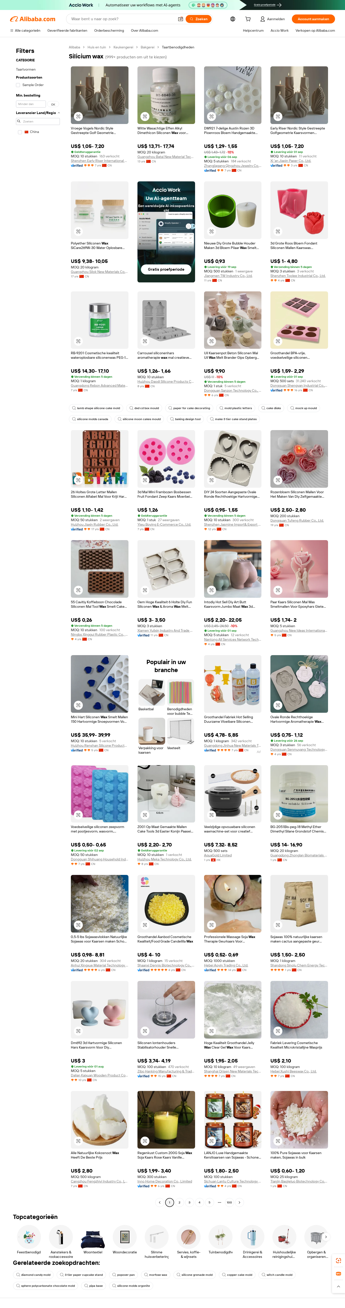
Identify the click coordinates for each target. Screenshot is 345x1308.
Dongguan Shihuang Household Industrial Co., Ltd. (99, 859)
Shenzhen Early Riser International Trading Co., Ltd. (99, 161)
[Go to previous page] (159, 1202)
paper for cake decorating (189, 408)
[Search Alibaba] (122, 19)
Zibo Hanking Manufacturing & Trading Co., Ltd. (166, 1071)
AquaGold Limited (218, 855)
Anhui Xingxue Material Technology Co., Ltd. (99, 965)
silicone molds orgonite (131, 1286)
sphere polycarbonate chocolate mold (45, 1286)
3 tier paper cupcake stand (81, 1275)
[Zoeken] (199, 19)
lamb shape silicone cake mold (96, 408)
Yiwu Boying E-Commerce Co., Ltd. (164, 524)
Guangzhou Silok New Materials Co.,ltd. (99, 272)
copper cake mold (237, 1275)
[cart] (249, 20)
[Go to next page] (239, 1202)
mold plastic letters (236, 408)
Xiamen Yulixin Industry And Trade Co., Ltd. (166, 630)
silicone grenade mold (195, 1275)
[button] (181, 19)
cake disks (271, 408)
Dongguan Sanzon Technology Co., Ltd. (233, 390)
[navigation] (38, 625)
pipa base (93, 1286)
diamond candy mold (33, 1275)
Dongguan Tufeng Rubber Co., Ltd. (297, 520)
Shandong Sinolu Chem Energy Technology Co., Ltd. (299, 965)
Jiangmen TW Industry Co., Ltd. (228, 276)
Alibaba (74, 47)
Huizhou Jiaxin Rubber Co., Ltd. (94, 524)
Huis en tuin (97, 47)
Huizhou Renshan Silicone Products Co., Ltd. (99, 745)
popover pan (123, 1275)
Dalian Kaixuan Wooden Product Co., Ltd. (99, 1075)
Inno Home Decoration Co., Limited (164, 1181)
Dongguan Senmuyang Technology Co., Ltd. (299, 749)
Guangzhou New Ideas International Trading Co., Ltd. (299, 630)
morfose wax (155, 1275)
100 (229, 1202)
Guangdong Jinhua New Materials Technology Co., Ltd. (233, 745)
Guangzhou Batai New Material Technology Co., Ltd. (166, 157)
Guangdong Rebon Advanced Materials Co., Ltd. (99, 385)
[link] (338, 1260)
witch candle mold (277, 1275)
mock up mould (303, 408)
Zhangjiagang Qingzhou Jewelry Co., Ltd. (233, 166)
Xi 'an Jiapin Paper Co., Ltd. (290, 161)
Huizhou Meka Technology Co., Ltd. (164, 859)
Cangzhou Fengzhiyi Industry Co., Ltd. (99, 1181)
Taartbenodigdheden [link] (178, 47)
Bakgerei (147, 47)
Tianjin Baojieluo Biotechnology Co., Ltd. (299, 1181)
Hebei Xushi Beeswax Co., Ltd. (293, 1071)
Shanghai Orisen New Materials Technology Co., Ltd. (233, 1071)
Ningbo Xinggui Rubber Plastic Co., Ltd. (99, 634)
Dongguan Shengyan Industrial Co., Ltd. (299, 385)
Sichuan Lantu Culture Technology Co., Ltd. (233, 1181)
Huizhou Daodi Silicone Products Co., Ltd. (166, 381)
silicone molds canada (90, 419)
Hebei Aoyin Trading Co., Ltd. (226, 965)
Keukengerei (123, 47)
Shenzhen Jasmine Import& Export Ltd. (233, 524)
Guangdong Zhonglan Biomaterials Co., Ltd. (299, 855)
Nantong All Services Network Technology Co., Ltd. (233, 639)
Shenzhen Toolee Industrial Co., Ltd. (298, 276)
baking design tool (185, 419)
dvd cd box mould (144, 408)
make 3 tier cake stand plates (233, 419)
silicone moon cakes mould (139, 419)
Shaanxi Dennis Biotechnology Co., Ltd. (166, 965)
